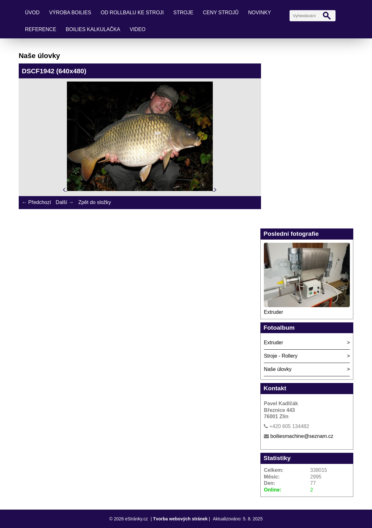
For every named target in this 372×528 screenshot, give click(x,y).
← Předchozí (36, 202)
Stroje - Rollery (280, 356)
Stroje (183, 12)
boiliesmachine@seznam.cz (302, 436)
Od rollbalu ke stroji (132, 12)
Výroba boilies (70, 12)
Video (138, 29)
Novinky (259, 12)
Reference (40, 29)
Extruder (273, 312)
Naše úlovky (277, 369)
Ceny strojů (221, 12)
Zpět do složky (94, 202)
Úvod (32, 12)
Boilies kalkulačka (93, 29)
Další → (65, 202)
